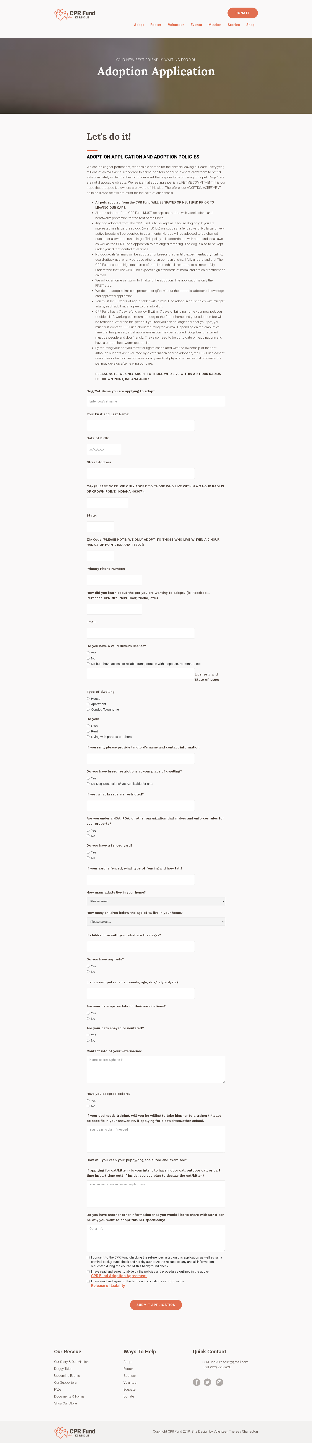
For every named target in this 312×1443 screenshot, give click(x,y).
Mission (214, 25)
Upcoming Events (67, 1376)
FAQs (58, 1389)
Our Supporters (65, 1383)
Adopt (139, 25)
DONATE (243, 13)
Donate (129, 1396)
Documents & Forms (69, 1396)
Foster (155, 25)
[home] (75, 13)
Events (196, 25)
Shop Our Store (65, 1403)
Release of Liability (108, 1285)
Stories (234, 25)
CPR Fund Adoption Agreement (119, 1276)
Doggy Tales (63, 1369)
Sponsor (130, 1376)
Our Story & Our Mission (71, 1362)
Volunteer (176, 25)
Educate (130, 1389)
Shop (250, 25)
